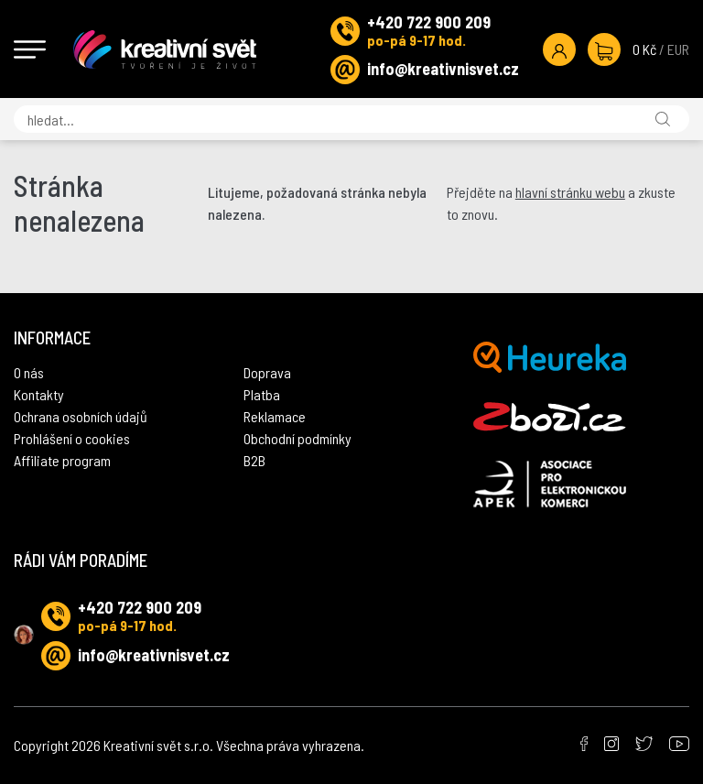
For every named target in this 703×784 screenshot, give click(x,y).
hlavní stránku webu (570, 192)
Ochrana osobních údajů (80, 416)
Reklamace (274, 416)
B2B (254, 460)
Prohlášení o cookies (72, 438)
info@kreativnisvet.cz (443, 69)
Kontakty (39, 394)
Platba (261, 394)
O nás (29, 372)
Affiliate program (62, 460)
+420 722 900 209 (429, 22)
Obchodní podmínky (297, 438)
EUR (678, 49)
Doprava (267, 372)
